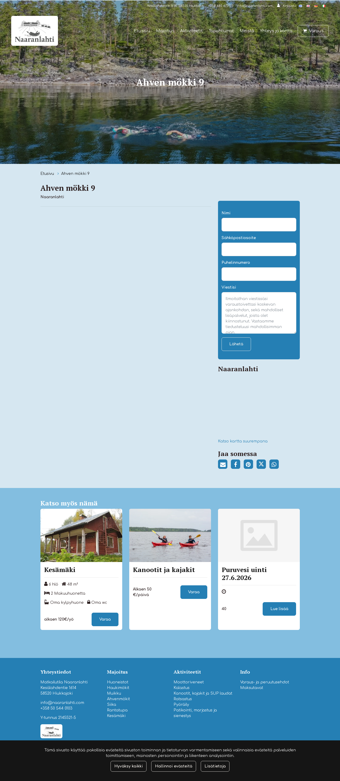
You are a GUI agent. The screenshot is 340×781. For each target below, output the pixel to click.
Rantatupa (117, 710)
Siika (111, 705)
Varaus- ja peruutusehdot (264, 682)
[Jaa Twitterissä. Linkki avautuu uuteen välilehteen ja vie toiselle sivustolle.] (263, 465)
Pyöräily (181, 705)
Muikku (114, 693)
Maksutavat (251, 688)
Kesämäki (116, 716)
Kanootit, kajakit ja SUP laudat (203, 693)
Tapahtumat (221, 30)
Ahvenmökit (118, 699)
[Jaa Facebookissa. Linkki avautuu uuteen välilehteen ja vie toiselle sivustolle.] (237, 465)
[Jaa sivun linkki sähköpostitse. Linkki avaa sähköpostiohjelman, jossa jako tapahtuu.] (224, 465)
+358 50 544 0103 (56, 708)
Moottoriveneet (189, 682)
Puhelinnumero (236, 263)
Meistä (247, 30)
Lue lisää (279, 609)
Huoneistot (117, 682)
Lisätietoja (215, 766)
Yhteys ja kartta (276, 30)
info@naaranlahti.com (254, 5)
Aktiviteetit (191, 30)
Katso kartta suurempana (243, 441)
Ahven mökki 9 (75, 174)
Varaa (105, 619)
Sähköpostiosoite (239, 238)
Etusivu (142, 30)
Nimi (226, 213)
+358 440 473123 (220, 5)
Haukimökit (118, 688)
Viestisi (229, 287)
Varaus (316, 30)
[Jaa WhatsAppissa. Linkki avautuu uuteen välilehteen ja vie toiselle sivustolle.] (275, 465)
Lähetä (236, 344)
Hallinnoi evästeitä (173, 766)
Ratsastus (183, 699)
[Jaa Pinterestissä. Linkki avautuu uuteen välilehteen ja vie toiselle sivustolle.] (250, 465)
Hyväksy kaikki (128, 766)
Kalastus (182, 688)
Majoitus (165, 30)
